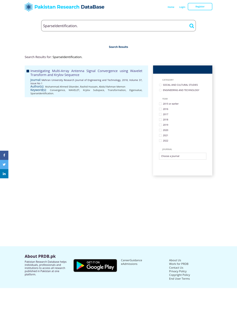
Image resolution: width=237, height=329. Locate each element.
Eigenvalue (135, 90)
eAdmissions (129, 264)
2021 (165, 135)
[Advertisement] (118, 199)
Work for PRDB (179, 264)
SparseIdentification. (42, 93)
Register (200, 6)
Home (171, 7)
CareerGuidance (131, 260)
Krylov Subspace (93, 90)
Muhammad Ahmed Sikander (62, 86)
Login (182, 7)
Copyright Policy (179, 275)
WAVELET (74, 90)
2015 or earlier (171, 103)
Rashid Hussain (89, 86)
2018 (165, 119)
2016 (165, 109)
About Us (175, 260)
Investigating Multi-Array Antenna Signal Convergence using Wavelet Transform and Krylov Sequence (86, 73)
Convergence (57, 90)
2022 (165, 140)
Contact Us (176, 267)
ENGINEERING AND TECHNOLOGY (181, 90)
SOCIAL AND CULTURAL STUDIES (180, 85)
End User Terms (179, 278)
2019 (165, 125)
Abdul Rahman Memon (112, 86)
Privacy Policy (178, 271)
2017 (165, 114)
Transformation (117, 90)
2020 (165, 130)
